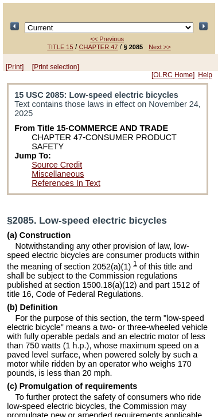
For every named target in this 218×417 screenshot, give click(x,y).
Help (205, 75)
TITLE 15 (60, 46)
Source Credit (57, 164)
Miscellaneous (58, 173)
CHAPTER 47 (98, 46)
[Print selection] (55, 67)
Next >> (160, 46)
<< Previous (107, 38)
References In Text (66, 183)
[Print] (15, 67)
